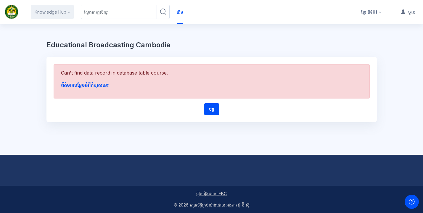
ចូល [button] (408, 12)
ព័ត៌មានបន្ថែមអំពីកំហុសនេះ (85, 85)
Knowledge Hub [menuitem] (50, 11)
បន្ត (211, 109)
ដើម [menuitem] (180, 11)
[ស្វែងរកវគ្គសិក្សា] (119, 12)
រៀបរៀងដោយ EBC (211, 193)
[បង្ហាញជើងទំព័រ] (412, 202)
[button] (371, 12)
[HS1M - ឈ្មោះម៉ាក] (11, 12)
